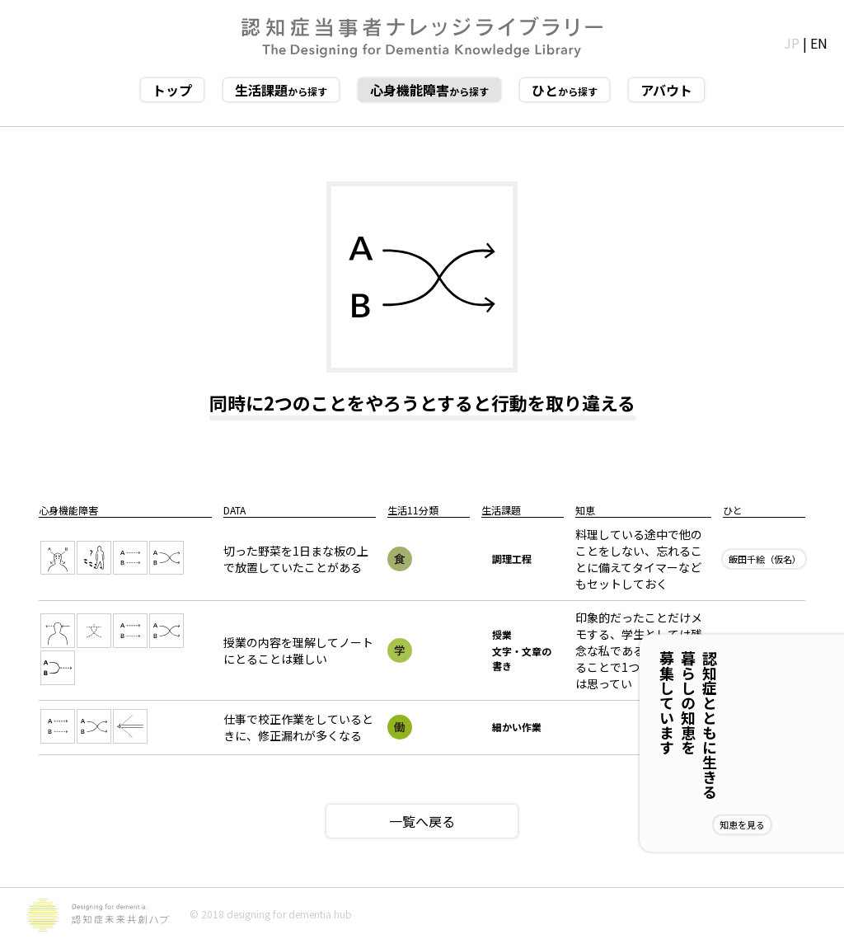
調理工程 (512, 559)
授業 (502, 634)
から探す (281, 90)
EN (819, 43)
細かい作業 (517, 727)
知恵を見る (795, 824)
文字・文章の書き (521, 658)
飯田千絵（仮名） (765, 559)
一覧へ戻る (422, 821)
